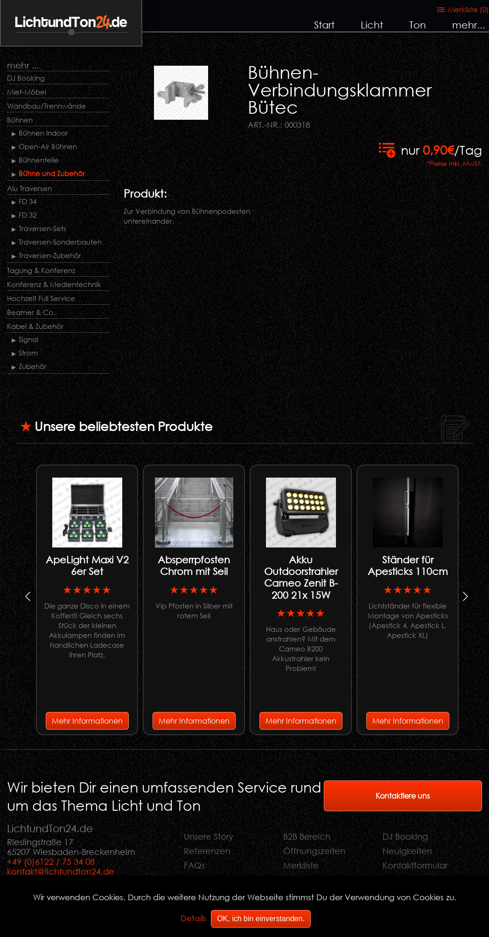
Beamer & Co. (31, 312)
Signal (28, 339)
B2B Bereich (306, 836)
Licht (372, 24)
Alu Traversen (29, 188)
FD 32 (27, 214)
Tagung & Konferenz (41, 270)
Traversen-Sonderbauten (60, 241)
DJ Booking (26, 77)
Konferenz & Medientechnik (54, 284)
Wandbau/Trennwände (46, 105)
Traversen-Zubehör (50, 255)
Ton (417, 24)
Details (193, 918)
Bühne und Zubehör (52, 173)
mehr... (468, 24)
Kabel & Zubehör (35, 326)
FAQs (194, 865)
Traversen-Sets (42, 228)
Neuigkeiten (407, 851)
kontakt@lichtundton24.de (60, 871)
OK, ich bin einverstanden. (261, 919)
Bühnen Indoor (43, 132)
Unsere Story (208, 836)
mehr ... (23, 65)
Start (324, 24)
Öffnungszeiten (314, 851)
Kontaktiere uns (403, 795)
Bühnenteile (39, 159)
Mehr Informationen (87, 720)
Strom (28, 352)
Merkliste (301, 865)
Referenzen (207, 851)
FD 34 (27, 201)
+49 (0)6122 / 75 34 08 (51, 861)
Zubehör (33, 366)
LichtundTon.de (71, 22)
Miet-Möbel (26, 91)
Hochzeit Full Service (41, 298)
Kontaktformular (415, 865)
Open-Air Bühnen (48, 146)
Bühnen (20, 119)
